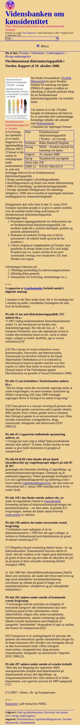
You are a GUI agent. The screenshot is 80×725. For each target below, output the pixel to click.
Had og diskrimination (30, 712)
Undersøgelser (55, 53)
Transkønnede (27, 722)
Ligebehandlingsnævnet (36, 483)
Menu (42, 46)
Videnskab (37, 53)
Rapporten (11, 703)
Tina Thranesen (29, 33)
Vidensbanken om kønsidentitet (34, 18)
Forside (23, 53)
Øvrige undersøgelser (18, 56)
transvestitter (13, 514)
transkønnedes (33, 288)
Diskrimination (25, 719)
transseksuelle (52, 501)
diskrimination (45, 123)
